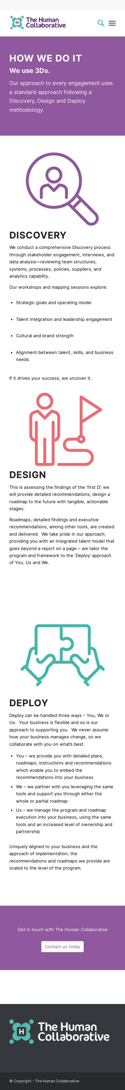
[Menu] (112, 23)
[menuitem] (97, 23)
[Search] (97, 23)
